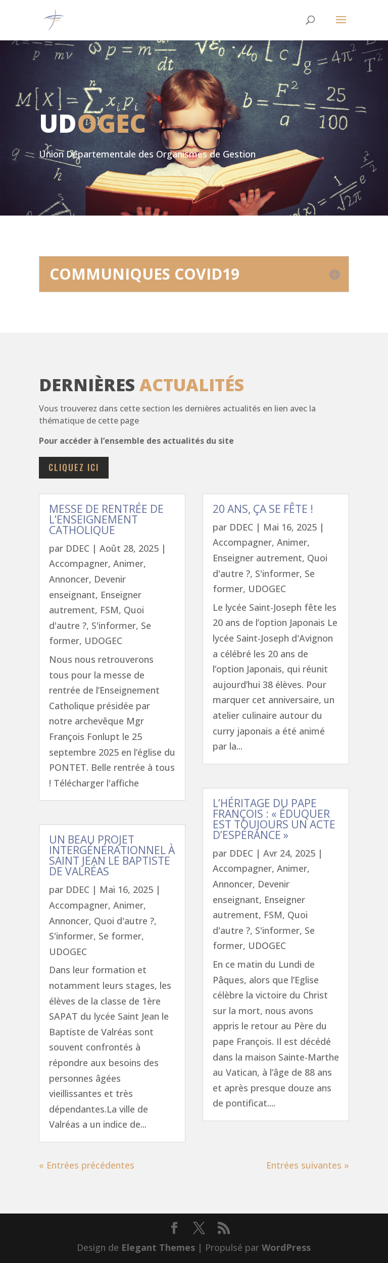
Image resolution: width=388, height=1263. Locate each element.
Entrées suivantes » (307, 1165)
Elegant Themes (158, 1247)
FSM (109, 610)
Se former (120, 936)
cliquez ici (73, 467)
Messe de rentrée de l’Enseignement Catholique (106, 519)
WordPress (286, 1247)
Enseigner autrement (257, 558)
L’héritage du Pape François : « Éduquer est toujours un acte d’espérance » (274, 819)
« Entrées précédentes (86, 1165)
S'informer (113, 625)
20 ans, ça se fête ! (263, 509)
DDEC (77, 548)
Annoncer (69, 579)
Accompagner (78, 563)
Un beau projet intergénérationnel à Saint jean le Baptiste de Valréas (112, 855)
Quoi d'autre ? (124, 921)
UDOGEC (103, 641)
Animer (128, 563)
